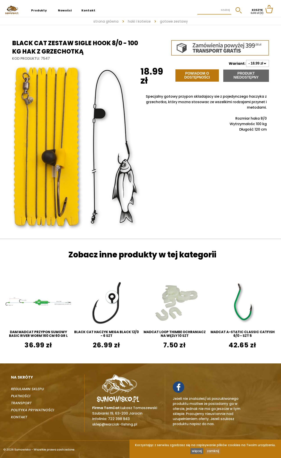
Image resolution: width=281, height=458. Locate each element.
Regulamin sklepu (27, 389)
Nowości (65, 10)
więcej (197, 451)
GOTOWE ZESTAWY (174, 21)
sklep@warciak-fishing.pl (114, 424)
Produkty (39, 10)
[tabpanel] (76, 145)
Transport (21, 403)
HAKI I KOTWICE (139, 21)
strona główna (106, 21)
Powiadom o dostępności (197, 75)
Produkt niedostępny (246, 75)
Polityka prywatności (32, 410)
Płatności (20, 396)
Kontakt (88, 10)
